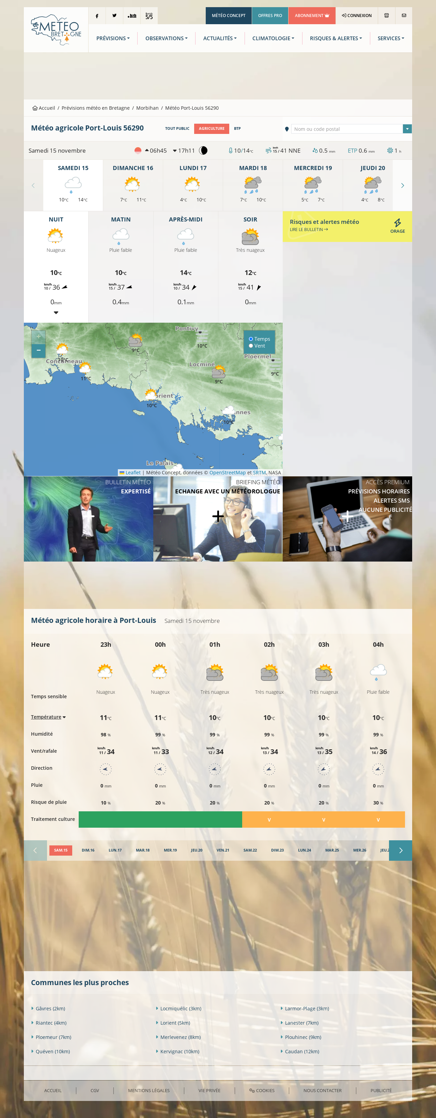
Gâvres (48, 1008)
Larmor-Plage (304, 1008)
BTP (237, 128)
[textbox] (352, 129)
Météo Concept (229, 15)
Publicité (381, 1090)
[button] (135, 343)
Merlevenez (178, 1037)
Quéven (50, 1051)
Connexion (357, 15)
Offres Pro (270, 15)
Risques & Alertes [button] (334, 38)
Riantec (48, 1023)
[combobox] (351, 129)
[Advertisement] (218, 75)
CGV (95, 1090)
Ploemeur (51, 1037)
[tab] (60, 850)
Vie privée (209, 1090)
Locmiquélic (178, 1008)
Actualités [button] (218, 38)
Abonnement (312, 15)
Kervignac (177, 1051)
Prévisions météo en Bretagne (96, 108)
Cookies (261, 1090)
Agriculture (211, 128)
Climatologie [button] (271, 38)
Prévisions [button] (111, 38)
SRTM (259, 472)
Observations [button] (164, 38)
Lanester (299, 1023)
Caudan (299, 1051)
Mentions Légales (149, 1090)
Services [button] (389, 38)
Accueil (44, 108)
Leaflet (130, 472)
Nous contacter (322, 1090)
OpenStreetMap (227, 472)
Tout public (177, 128)
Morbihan (147, 108)
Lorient (173, 1023)
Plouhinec (300, 1037)
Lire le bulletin (309, 229)
